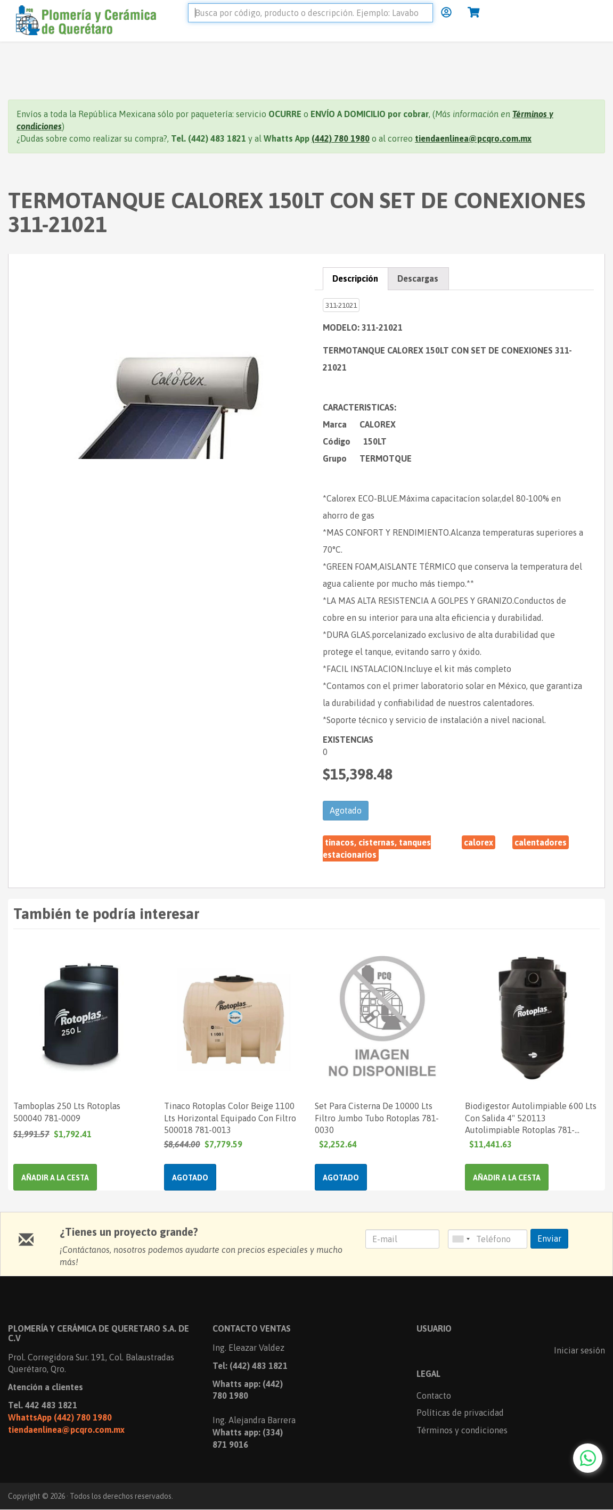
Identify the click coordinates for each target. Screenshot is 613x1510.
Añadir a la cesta (55, 1177)
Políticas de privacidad (460, 1412)
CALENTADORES (540, 842)
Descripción (355, 278)
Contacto (433, 1395)
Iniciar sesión (579, 1350)
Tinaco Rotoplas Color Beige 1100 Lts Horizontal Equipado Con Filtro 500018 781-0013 (230, 1117)
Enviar (549, 1238)
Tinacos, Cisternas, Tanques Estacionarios (377, 848)
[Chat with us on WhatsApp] (587, 1458)
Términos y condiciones (462, 1430)
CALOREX (478, 842)
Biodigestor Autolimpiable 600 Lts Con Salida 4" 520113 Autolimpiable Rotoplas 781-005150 (530, 1117)
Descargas (417, 278)
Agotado (346, 810)
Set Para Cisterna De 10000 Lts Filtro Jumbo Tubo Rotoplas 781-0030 (377, 1117)
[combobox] (460, 1239)
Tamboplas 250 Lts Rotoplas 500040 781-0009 (66, 1112)
